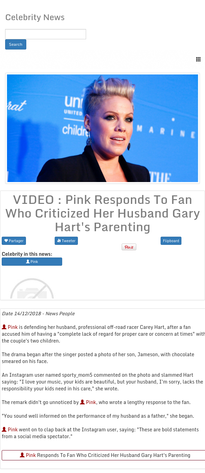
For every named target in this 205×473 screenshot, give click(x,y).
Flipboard (171, 241)
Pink (10, 327)
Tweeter (66, 241)
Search (16, 44)
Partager (14, 241)
